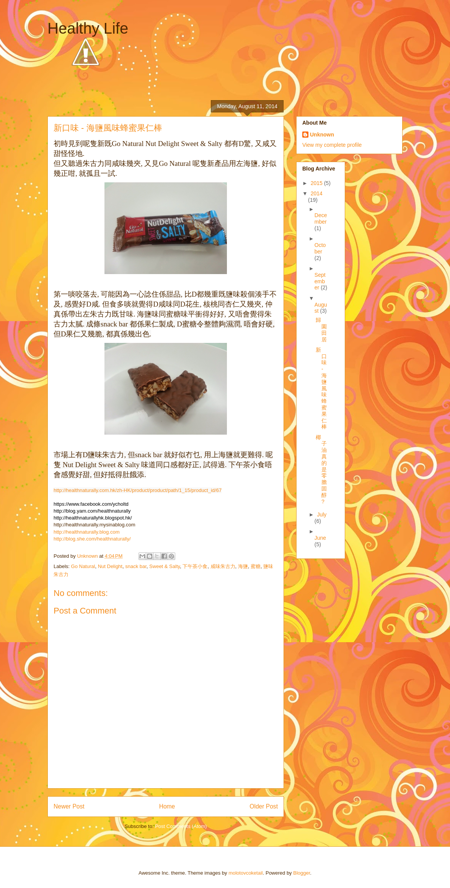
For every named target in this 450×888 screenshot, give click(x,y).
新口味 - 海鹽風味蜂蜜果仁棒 (321, 388)
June (320, 538)
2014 (317, 193)
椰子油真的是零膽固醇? (321, 469)
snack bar (136, 566)
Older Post (263, 806)
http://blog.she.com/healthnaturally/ (92, 539)
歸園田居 (321, 329)
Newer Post (69, 806)
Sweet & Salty (164, 566)
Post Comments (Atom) (181, 826)
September (320, 281)
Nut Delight (110, 566)
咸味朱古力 (222, 566)
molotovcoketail (245, 873)
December (321, 218)
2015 (317, 183)
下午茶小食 (195, 566)
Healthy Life (87, 28)
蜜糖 (256, 566)
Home (167, 806)
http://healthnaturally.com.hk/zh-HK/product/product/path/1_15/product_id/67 (138, 490)
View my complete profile (332, 145)
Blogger (301, 873)
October (320, 248)
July (321, 514)
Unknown (322, 134)
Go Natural (83, 566)
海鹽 (243, 566)
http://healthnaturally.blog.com (86, 532)
